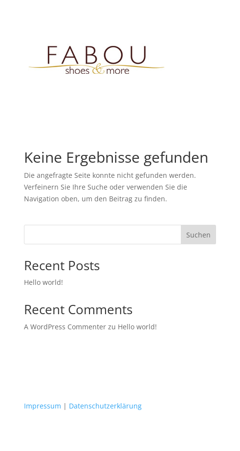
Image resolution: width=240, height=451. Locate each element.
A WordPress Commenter (65, 326)
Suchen (198, 234)
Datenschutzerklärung (105, 405)
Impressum (42, 405)
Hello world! (43, 282)
